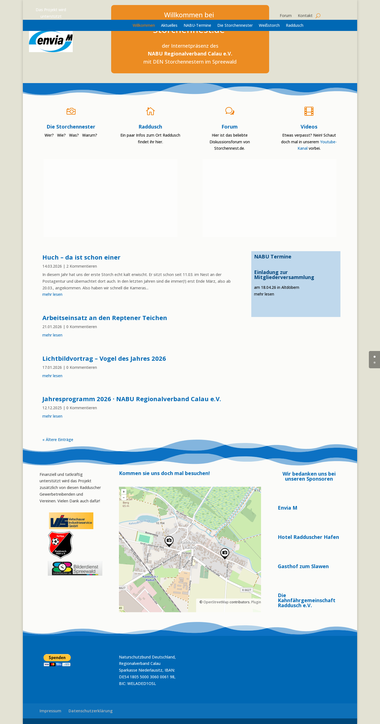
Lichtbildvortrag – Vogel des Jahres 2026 (104, 358)
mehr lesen (52, 294)
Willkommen (144, 25)
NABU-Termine (197, 25)
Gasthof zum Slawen (303, 566)
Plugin (255, 602)
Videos (309, 126)
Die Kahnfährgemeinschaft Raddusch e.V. (306, 600)
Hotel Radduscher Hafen (308, 537)
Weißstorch (269, 25)
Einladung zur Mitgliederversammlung (284, 274)
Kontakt (305, 16)
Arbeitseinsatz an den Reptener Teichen (104, 317)
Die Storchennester (235, 25)
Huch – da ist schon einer (81, 257)
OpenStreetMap (216, 602)
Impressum (50, 710)
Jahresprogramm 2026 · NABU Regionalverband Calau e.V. (131, 398)
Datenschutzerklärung (91, 710)
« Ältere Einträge (57, 439)
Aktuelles (169, 25)
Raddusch (294, 25)
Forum (286, 16)
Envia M (287, 507)
